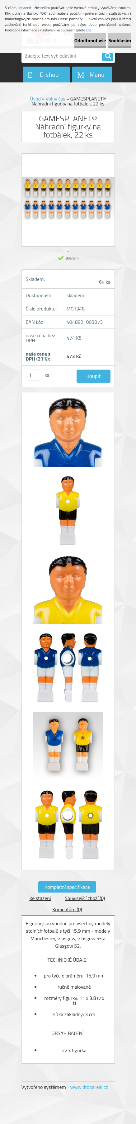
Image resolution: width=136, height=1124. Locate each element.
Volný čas (55, 98)
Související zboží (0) (85, 898)
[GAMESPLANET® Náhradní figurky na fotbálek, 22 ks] (68, 435)
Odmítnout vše (90, 40)
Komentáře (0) (67, 909)
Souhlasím (119, 40)
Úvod (35, 98)
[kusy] (33, 375)
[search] (107, 56)
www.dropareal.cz (89, 1087)
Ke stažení (40, 898)
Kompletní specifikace (67, 887)
